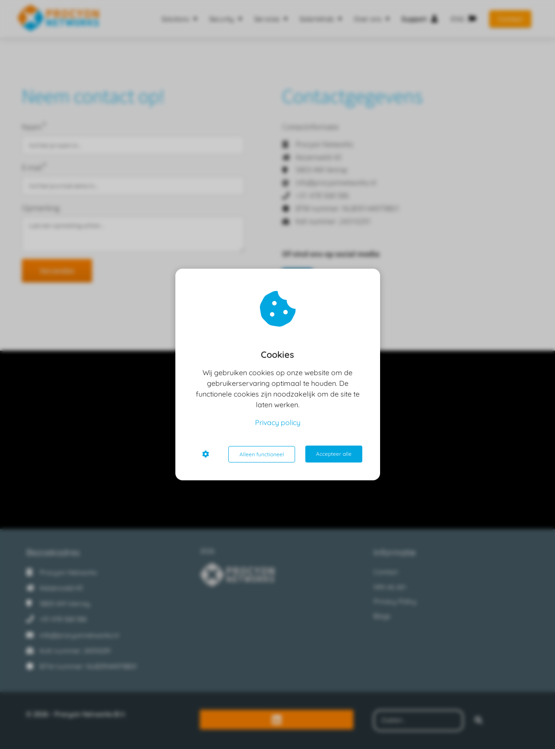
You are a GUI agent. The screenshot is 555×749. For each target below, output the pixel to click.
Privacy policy (277, 422)
